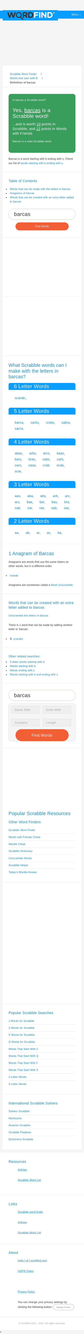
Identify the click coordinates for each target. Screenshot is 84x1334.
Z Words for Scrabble (21, 1028)
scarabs (18, 638)
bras (32, 459)
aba (30, 496)
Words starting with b (23, 666)
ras (41, 508)
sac (66, 508)
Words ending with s (22, 670)
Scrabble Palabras (20, 1132)
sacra (19, 428)
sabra (65, 422)
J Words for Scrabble (21, 1021)
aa (17, 533)
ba (59, 533)
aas (17, 496)
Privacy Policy (26, 1291)
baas (60, 453)
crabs (50, 422)
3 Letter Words (18, 1084)
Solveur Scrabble (19, 1111)
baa (29, 502)
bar (41, 502)
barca (19, 422)
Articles (22, 1169)
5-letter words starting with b (27, 662)
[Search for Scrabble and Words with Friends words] (42, 214)
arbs (32, 453)
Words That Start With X (23, 1070)
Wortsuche (15, 1118)
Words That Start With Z (23, 1049)
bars (18, 459)
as (48, 533)
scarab (20, 398)
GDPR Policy (26, 1271)
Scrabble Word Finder (22, 830)
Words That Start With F (23, 1063)
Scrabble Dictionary (21, 851)
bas (54, 502)
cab (17, 508)
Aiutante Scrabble (19, 1125)
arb (55, 496)
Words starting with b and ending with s (34, 674)
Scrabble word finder (30, 1212)
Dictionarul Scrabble (21, 1139)
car (29, 508)
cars (18, 465)
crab (46, 465)
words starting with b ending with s (42, 163)
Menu (75, 14)
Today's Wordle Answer (23, 872)
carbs (35, 422)
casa (32, 465)
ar (38, 533)
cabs (46, 459)
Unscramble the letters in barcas (28, 615)
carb (60, 459)
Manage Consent (64, 1307)
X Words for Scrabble (22, 1034)
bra (66, 502)
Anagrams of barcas (22, 193)
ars (17, 502)
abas (18, 453)
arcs (46, 453)
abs (43, 496)
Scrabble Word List (29, 1180)
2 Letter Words (18, 1077)
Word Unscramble (62, 585)
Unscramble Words (20, 858)
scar (18, 471)
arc (67, 496)
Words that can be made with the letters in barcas (40, 189)
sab (54, 508)
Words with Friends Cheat (24, 837)
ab (28, 533)
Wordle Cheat (17, 844)
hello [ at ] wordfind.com (32, 1260)
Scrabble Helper (18, 865)
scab (60, 465)
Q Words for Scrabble (22, 1041)
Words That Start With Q (23, 1056)
